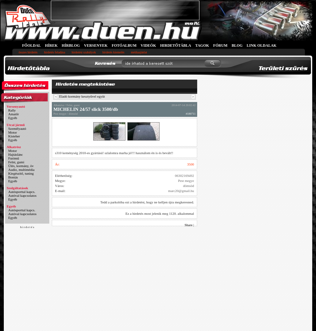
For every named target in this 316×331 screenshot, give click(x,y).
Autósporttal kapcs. (21, 192)
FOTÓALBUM (124, 45)
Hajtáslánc (15, 154)
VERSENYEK (96, 45)
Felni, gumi (16, 162)
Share (188, 225)
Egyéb (12, 118)
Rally (12, 110)
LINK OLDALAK (261, 45)
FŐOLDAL (31, 45)
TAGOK (202, 45)
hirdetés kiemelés (113, 52)
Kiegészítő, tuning (21, 173)
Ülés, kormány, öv (21, 166)
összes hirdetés (28, 52)
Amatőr (13, 114)
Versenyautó (16, 106)
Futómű (13, 158)
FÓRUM (220, 45)
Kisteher (14, 136)
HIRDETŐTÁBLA (175, 45)
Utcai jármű (16, 125)
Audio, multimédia (21, 170)
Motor (12, 132)
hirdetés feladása (54, 52)
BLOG (237, 45)
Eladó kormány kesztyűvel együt (82, 96)
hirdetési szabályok (84, 52)
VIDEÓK (148, 45)
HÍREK (51, 45)
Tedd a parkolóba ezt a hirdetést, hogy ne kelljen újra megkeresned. (147, 202)
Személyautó (17, 128)
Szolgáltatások (17, 188)
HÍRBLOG (71, 45)
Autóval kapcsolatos (22, 195)
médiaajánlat (139, 52)
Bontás (13, 177)
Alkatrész (14, 147)
